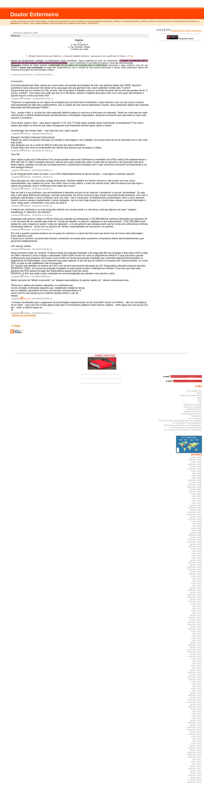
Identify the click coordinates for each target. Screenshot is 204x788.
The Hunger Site (194, 391)
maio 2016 (197, 741)
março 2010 (196, 576)
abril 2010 (197, 578)
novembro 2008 (194, 539)
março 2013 (196, 658)
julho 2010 (196, 585)
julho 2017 (196, 764)
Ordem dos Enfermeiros (190, 395)
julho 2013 (196, 668)
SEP (199, 398)
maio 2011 (197, 608)
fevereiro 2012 (195, 629)
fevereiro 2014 (195, 679)
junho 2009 (196, 556)
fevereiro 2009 (195, 546)
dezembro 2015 (194, 729)
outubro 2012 (195, 647)
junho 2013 (196, 665)
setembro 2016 (195, 748)
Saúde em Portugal (193, 407)
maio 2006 (197, 473)
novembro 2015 (194, 727)
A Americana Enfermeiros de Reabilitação (183, 425)
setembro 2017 (195, 768)
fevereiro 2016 (195, 734)
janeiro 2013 (196, 654)
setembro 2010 (195, 590)
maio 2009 (197, 553)
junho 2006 (196, 475)
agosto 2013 (196, 670)
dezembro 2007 (194, 514)
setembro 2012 (195, 645)
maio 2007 (197, 498)
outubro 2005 (195, 466)
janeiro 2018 (196, 773)
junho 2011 (196, 610)
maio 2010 (197, 581)
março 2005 (196, 462)
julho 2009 (196, 558)
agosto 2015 (196, 720)
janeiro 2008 (196, 517)
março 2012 (196, 631)
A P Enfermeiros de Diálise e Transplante (183, 430)
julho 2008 (196, 530)
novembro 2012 (194, 649)
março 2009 (196, 549)
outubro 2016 (195, 750)
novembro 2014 (194, 700)
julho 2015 (196, 718)
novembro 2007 (194, 512)
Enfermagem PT (194, 409)
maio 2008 (197, 526)
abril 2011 (197, 606)
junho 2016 (196, 743)
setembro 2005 (195, 464)
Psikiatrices (196, 416)
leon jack (27, 299)
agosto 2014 (196, 693)
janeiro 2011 (196, 599)
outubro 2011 (195, 620)
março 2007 (196, 494)
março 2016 (196, 736)
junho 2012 (196, 638)
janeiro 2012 (196, 626)
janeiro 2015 (196, 704)
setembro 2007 (195, 507)
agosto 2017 (196, 766)
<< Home (15, 325)
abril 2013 (197, 661)
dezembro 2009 (194, 569)
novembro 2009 (194, 567)
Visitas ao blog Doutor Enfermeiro (179, 30)
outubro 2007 (195, 510)
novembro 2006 (194, 485)
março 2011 (196, 604)
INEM (199, 393)
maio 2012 (197, 636)
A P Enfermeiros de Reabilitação (186, 423)
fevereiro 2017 (195, 757)
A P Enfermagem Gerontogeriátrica (185, 427)
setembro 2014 (195, 695)
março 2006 (196, 471)
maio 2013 (197, 663)
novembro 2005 (194, 469)
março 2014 (196, 681)
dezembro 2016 (194, 755)
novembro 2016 (194, 752)
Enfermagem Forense (192, 414)
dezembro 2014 (194, 702)
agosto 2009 (196, 560)
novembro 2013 (194, 677)
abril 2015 (197, 711)
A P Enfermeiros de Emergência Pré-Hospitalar (180, 421)
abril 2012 (197, 633)
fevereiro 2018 (195, 775)
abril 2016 (197, 739)
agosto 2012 (196, 642)
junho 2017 (196, 761)
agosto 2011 (196, 615)
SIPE (199, 400)
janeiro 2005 (196, 457)
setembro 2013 (195, 672)
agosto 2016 (196, 745)
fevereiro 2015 (195, 706)
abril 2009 (197, 551)
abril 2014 (197, 684)
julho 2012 (196, 640)
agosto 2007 (196, 505)
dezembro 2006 (194, 487)
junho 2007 (196, 501)
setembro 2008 (195, 535)
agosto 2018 (196, 777)
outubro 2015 (195, 725)
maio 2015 (197, 713)
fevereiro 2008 (195, 519)
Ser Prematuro (194, 418)
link (131, 56)
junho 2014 (196, 688)
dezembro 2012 (194, 652)
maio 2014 (197, 686)
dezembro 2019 (194, 782)
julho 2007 (196, 503)
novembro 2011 (194, 622)
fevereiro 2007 (195, 491)
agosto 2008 (196, 533)
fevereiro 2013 (195, 656)
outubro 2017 (195, 771)
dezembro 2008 (194, 542)
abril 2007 (197, 496)
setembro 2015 (195, 723)
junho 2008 (196, 528)
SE (200, 402)
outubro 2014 (195, 697)
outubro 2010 (195, 592)
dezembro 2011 (194, 624)
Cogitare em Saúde (193, 411)
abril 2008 (197, 523)
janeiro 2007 (196, 489)
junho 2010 (196, 583)
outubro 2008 (195, 537)
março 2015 (196, 709)
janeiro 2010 (196, 572)
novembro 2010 (194, 594)
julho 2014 (196, 690)
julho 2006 (196, 478)
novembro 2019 (194, 780)
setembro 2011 (195, 617)
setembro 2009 (195, 562)
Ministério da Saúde (192, 405)
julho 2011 (196, 613)
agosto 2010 (196, 588)
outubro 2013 (195, 674)
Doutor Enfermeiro (34, 14)
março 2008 (196, 521)
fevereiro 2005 (195, 459)
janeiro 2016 (196, 732)
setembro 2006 (195, 480)
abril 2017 (197, 759)
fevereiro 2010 (195, 574)
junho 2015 (196, 716)
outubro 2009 (195, 565)
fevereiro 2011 (195, 601)
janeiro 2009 (196, 544)
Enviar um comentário (24, 315)
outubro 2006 (195, 482)
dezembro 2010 (194, 597)
